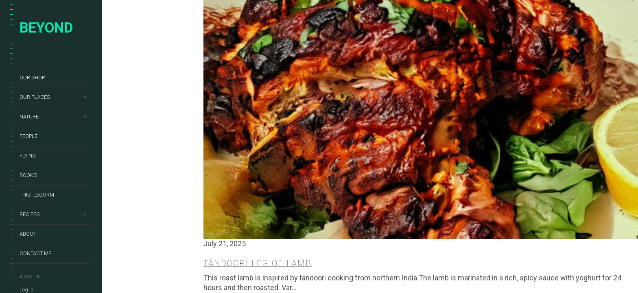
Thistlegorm (37, 195)
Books (28, 175)
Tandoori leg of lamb (257, 263)
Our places (35, 97)
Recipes (29, 214)
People (28, 136)
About (28, 234)
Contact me (35, 253)
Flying (28, 156)
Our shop (32, 77)
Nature (29, 117)
